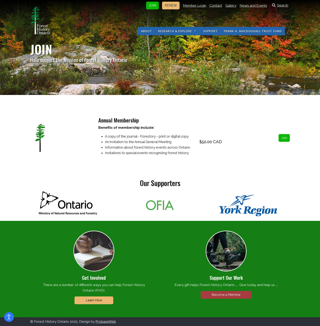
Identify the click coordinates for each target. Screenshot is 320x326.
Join (284, 138)
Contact (215, 5)
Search (279, 5)
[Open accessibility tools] (9, 317)
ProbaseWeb (106, 321)
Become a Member (226, 295)
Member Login (194, 5)
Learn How (94, 300)
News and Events (253, 5)
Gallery (230, 5)
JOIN (152, 5)
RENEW (171, 5)
